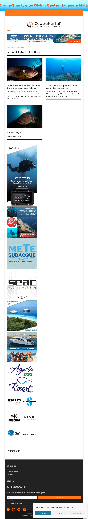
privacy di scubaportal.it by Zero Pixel (37, 500)
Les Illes (34, 52)
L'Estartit (21, 52)
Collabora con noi (12, 472)
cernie (11, 52)
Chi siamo (25, 516)
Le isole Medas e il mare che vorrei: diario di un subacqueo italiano (23, 86)
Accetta (43, 513)
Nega (60, 513)
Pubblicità (10, 474)
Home (8, 47)
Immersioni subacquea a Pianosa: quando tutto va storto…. (62, 86)
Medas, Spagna (14, 132)
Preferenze (77, 513)
